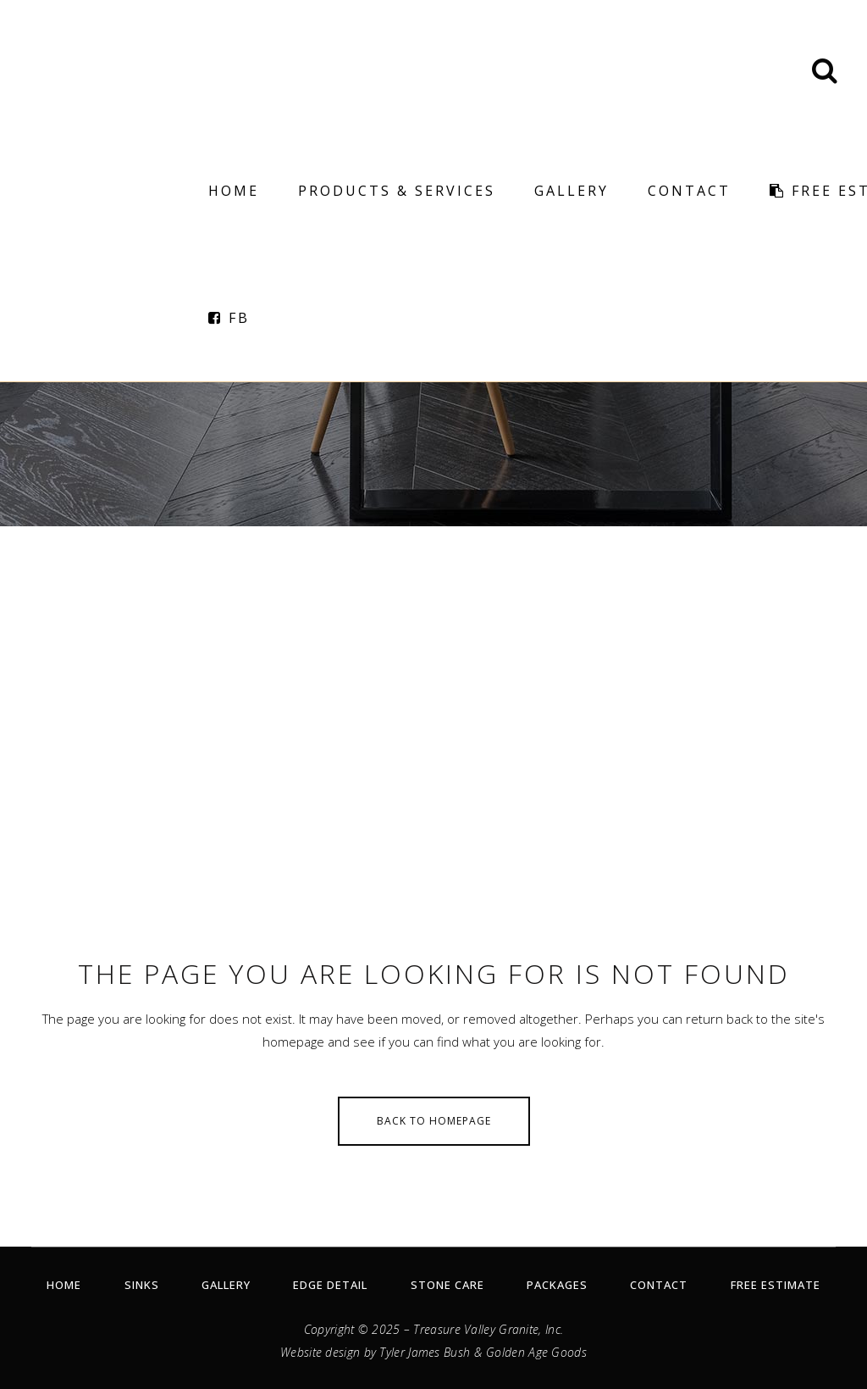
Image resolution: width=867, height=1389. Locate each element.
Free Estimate (775, 1284)
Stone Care (447, 1284)
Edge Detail (330, 1284)
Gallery (226, 1284)
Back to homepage (434, 1121)
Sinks (141, 1284)
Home (64, 1284)
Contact (659, 1284)
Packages (557, 1284)
